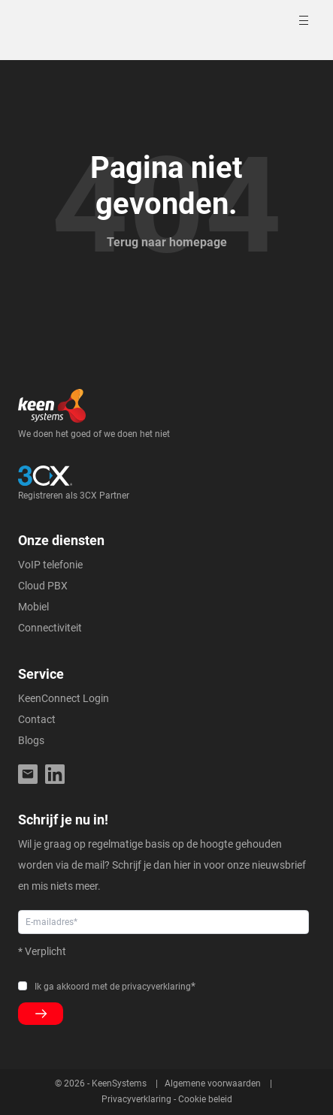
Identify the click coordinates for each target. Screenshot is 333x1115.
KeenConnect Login (63, 698)
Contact (37, 719)
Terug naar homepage (167, 242)
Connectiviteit (50, 628)
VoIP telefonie (50, 565)
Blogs (31, 740)
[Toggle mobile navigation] (306, 20)
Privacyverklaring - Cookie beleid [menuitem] (166, 1099)
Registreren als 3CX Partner (73, 495)
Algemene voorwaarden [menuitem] (213, 1083)
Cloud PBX (43, 586)
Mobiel (33, 607)
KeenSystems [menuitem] (119, 1083)
